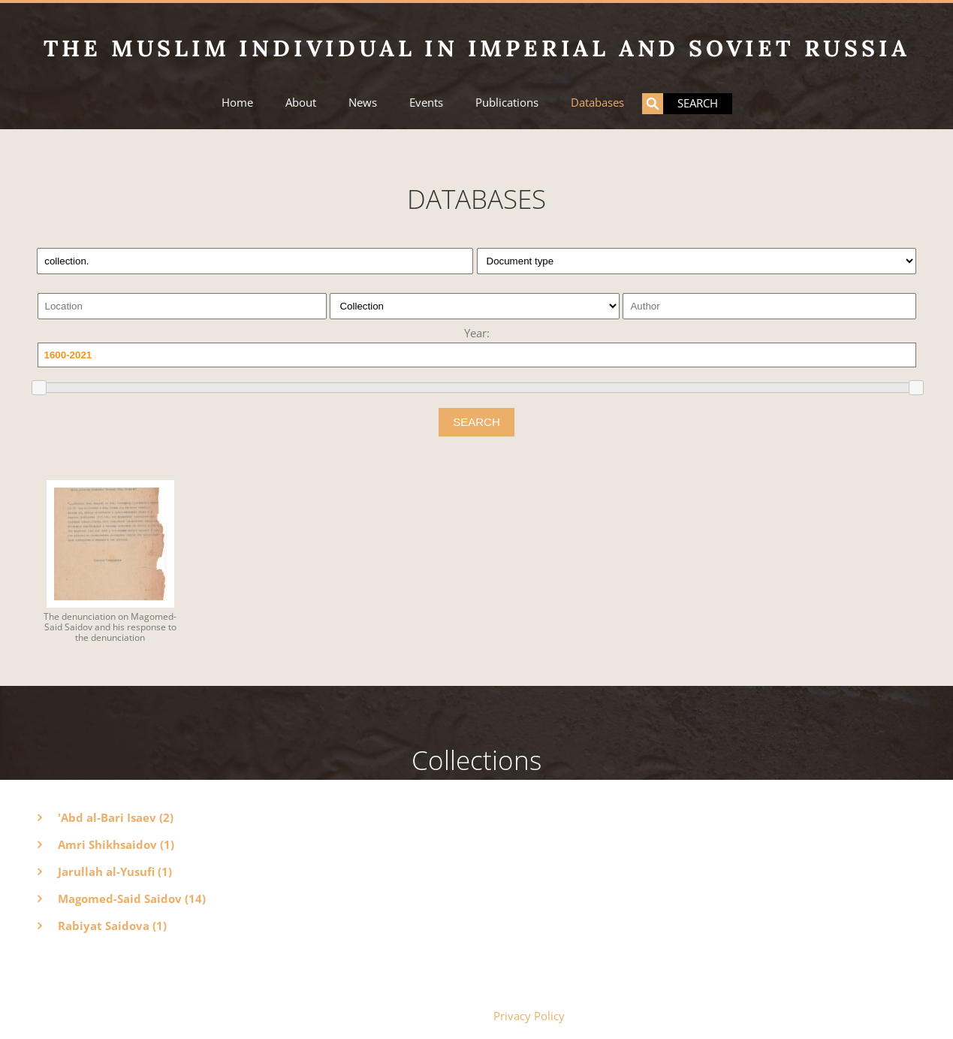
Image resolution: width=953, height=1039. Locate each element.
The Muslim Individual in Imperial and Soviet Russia (477, 48)
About (300, 102)
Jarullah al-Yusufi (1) (115, 871)
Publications (506, 102)
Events (426, 102)
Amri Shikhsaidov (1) (116, 844)
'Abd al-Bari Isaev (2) (115, 817)
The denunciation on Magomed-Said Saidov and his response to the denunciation (110, 627)
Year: (477, 332)
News (362, 102)
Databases (597, 102)
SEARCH (476, 421)
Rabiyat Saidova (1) (112, 925)
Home (237, 102)
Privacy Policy (529, 1015)
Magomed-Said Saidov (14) (132, 898)
